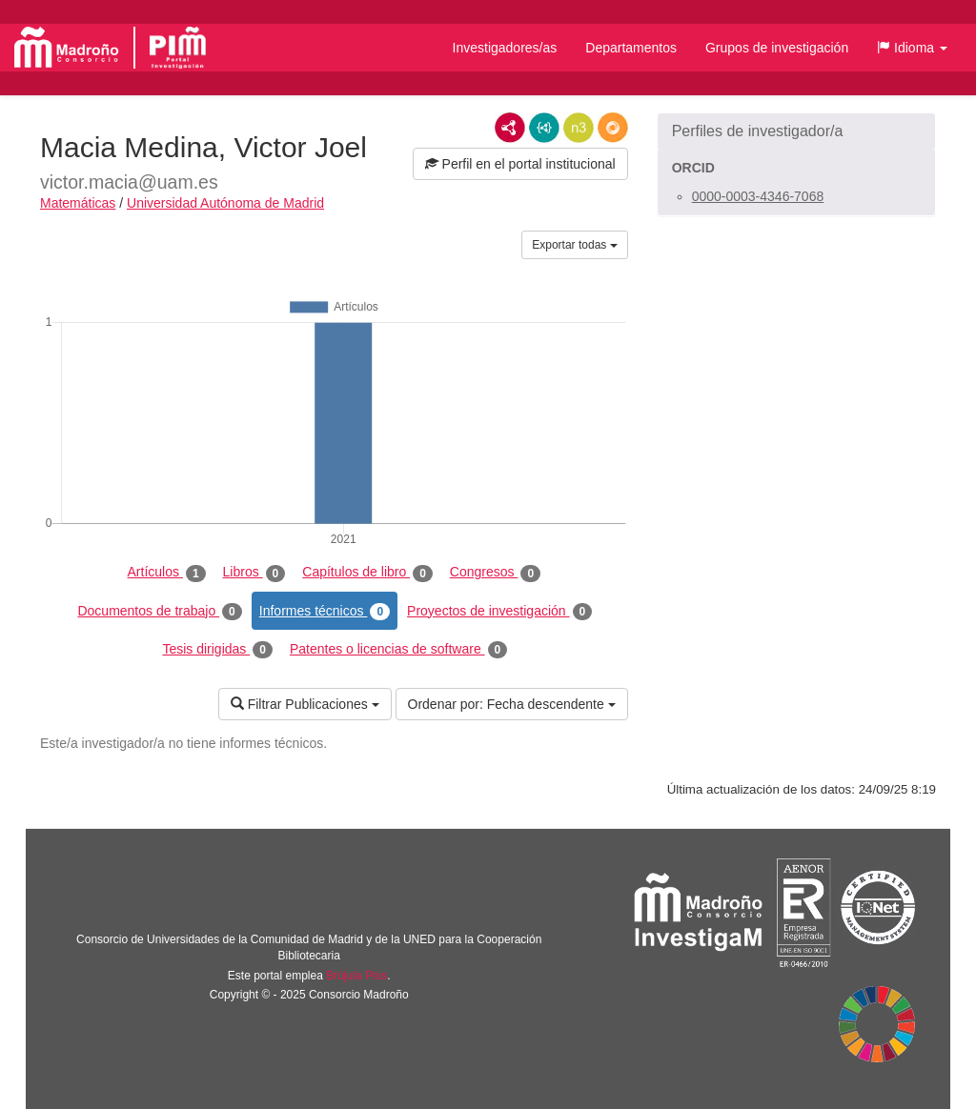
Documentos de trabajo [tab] (159, 611)
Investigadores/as (505, 47)
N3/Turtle (578, 127)
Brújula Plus (356, 975)
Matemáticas (77, 203)
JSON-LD (544, 127)
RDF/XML (510, 127)
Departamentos (631, 47)
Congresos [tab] (495, 572)
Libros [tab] (254, 572)
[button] (912, 47)
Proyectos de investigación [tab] (499, 611)
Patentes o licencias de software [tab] (398, 649)
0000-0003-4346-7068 (758, 196)
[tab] (796, 131)
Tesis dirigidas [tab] (217, 649)
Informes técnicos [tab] (324, 611)
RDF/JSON (613, 127)
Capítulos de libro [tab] (367, 572)
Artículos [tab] (167, 572)
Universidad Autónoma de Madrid (225, 203)
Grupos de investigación (776, 47)
